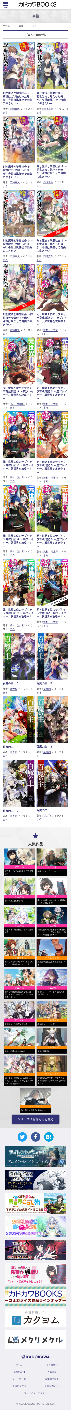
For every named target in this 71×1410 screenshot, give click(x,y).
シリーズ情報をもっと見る (35, 1119)
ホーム (6, 25)
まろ (5, 112)
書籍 (21, 25)
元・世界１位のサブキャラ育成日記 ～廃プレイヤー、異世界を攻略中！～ (51, 613)
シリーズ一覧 (19, 1379)
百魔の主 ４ (11, 746)
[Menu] (5, 4)
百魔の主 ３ (44, 746)
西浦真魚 (15, 108)
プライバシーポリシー (35, 1393)
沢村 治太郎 (50, 330)
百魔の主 (42, 810)
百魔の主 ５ (44, 683)
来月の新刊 (19, 1372)
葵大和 (13, 688)
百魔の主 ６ (11, 683)
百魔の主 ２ (11, 810)
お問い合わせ (52, 1386)
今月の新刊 (52, 1365)
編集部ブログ (52, 1379)
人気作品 (51, 1372)
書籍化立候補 (19, 1386)
